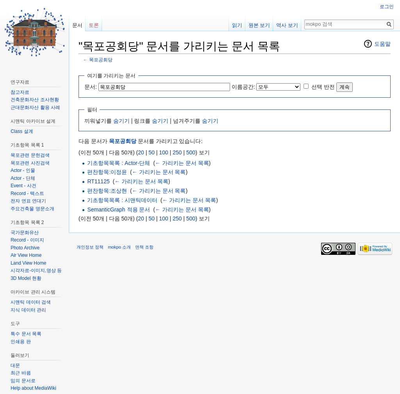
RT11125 (98, 181)
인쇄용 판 (20, 341)
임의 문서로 (23, 380)
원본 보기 (259, 25)
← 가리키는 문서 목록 (182, 163)
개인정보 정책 (90, 247)
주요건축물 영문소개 (32, 208)
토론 (94, 25)
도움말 (382, 44)
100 (163, 152)
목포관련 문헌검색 (30, 155)
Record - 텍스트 (27, 193)
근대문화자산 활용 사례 (35, 107)
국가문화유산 (25, 232)
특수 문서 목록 (26, 334)
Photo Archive (25, 248)
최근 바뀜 (20, 373)
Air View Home (26, 255)
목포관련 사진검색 (30, 163)
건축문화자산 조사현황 (35, 99)
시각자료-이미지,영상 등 (36, 270)
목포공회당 (100, 59)
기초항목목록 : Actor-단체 (118, 163)
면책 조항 (144, 247)
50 (151, 152)
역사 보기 (287, 25)
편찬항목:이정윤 (107, 172)
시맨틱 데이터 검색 (31, 302)
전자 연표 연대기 (28, 201)
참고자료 (20, 92)
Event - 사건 (23, 185)
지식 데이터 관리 (28, 310)
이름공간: (243, 87)
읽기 (237, 25)
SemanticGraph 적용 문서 (118, 209)
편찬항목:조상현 (107, 191)
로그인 (387, 6)
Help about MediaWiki (33, 388)
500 (190, 152)
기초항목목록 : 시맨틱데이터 (122, 200)
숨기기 (121, 121)
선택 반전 (323, 87)
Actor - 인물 (23, 170)
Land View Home (28, 263)
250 (177, 152)
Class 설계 (22, 131)
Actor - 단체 (23, 178)
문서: (90, 87)
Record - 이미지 (27, 240)
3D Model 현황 (26, 278)
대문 (15, 365)
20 (141, 152)
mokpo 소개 (119, 247)
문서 (77, 25)
